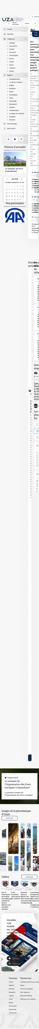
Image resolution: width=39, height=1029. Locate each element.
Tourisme (12, 68)
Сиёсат (11, 982)
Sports (11, 65)
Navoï (11, 98)
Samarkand (13, 104)
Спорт (11, 999)
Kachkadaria (13, 95)
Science (11, 59)
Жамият (11, 985)
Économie (12, 52)
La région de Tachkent (16, 113)
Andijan (11, 85)
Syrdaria (12, 107)
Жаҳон (11, 1002)
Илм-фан (11, 989)
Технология (13, 1013)
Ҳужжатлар (12, 1009)
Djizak (11, 92)
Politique (12, 43)
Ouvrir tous (9, 818)
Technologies (13, 55)
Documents (13, 46)
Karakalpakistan (14, 79)
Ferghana (12, 117)
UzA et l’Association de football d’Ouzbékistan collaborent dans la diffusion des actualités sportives (7, 900)
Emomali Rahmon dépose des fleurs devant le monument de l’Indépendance (26, 897)
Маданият (12, 992)
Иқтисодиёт (13, 1006)
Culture (11, 62)
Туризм (11, 996)
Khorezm (12, 120)
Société (11, 49)
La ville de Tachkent (15, 82)
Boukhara (12, 88)
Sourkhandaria (14, 110)
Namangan (13, 101)
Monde (11, 71)
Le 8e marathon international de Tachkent (15, 895)
